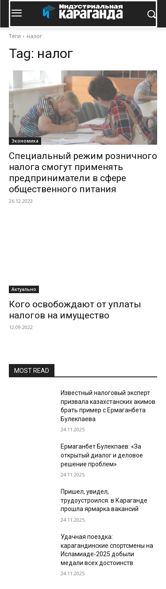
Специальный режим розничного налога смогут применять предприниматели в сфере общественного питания (83, 172)
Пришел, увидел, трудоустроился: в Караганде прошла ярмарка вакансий (104, 500)
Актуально (24, 289)
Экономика (25, 141)
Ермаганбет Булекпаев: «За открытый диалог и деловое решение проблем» (102, 455)
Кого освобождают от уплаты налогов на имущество (75, 310)
